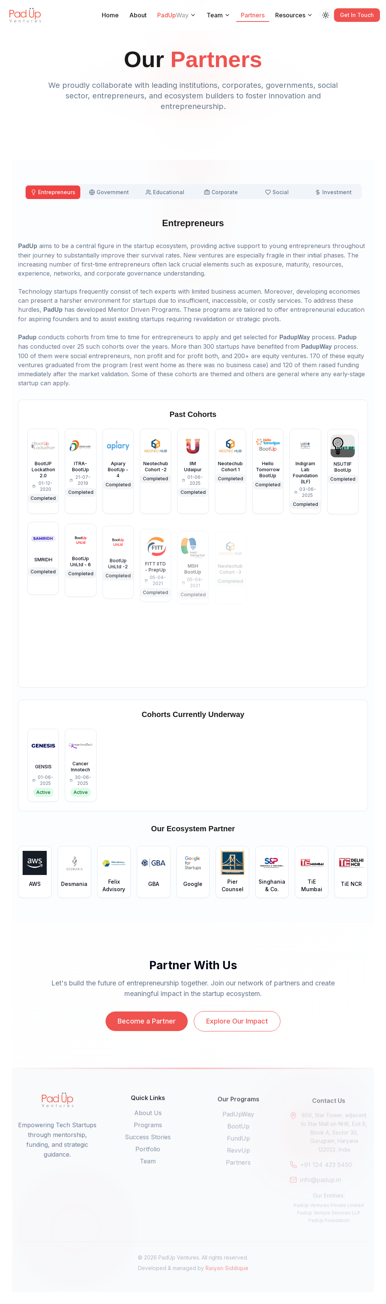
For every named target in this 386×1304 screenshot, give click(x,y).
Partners (252, 16)
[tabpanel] (193, 557)
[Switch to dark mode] (325, 15)
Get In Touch (357, 15)
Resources (294, 15)
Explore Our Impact (237, 1032)
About (138, 15)
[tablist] (193, 191)
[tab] (53, 192)
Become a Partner (147, 1032)
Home (110, 15)
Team (218, 15)
